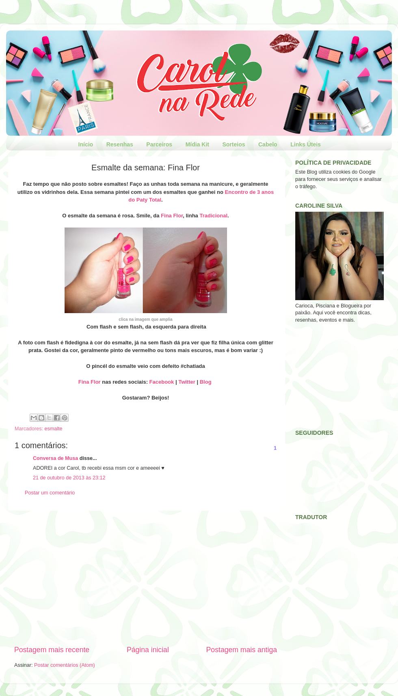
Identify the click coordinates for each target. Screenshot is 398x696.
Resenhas (119, 144)
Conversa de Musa (55, 458)
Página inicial (148, 650)
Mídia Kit (197, 144)
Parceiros (159, 144)
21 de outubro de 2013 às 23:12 (69, 478)
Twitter (186, 382)
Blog (206, 382)
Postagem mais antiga (241, 650)
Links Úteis (305, 144)
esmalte (54, 429)
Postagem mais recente (51, 650)
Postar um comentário (50, 493)
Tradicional (213, 216)
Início (85, 144)
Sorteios (233, 144)
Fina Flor (172, 216)
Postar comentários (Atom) (64, 665)
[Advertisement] (145, 577)
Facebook (161, 382)
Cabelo (267, 144)
